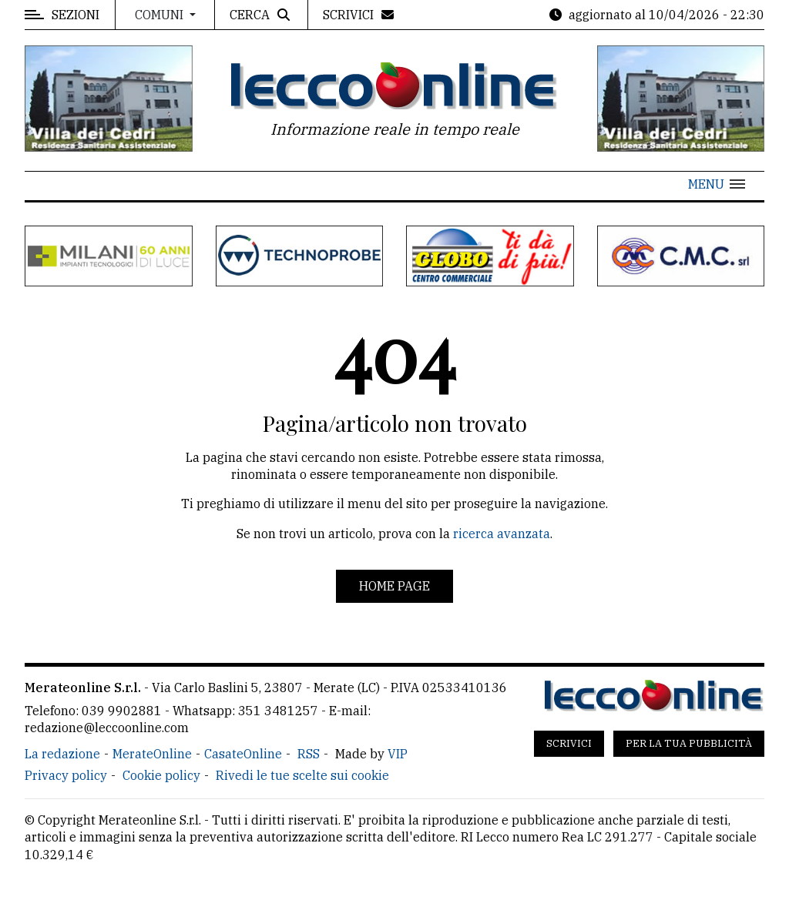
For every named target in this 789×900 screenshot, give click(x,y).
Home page (394, 586)
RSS (308, 753)
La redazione (62, 753)
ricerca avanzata (501, 533)
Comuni (160, 14)
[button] (716, 184)
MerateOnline (152, 753)
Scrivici (569, 743)
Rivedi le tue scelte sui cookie (302, 775)
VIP (398, 753)
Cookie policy (161, 775)
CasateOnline (243, 753)
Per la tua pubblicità (689, 743)
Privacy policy (66, 775)
